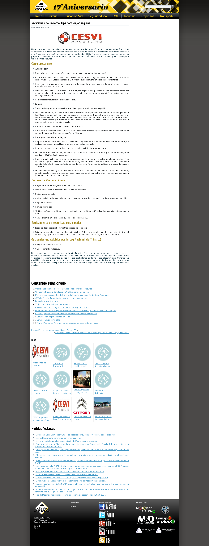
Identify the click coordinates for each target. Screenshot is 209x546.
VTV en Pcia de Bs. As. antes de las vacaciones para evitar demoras (67, 323)
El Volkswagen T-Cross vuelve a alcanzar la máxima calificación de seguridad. (71, 481)
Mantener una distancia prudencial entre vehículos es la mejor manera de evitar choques (75, 310)
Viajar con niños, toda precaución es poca (54, 304)
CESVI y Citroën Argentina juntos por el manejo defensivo (61, 298)
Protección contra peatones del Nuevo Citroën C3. (54, 330)
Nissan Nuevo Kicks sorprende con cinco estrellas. (58, 438)
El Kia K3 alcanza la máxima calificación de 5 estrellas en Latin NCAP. (67, 474)
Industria (130, 16)
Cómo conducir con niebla (48, 320)
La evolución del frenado (46, 301)
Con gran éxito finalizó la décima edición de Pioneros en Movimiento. (67, 441)
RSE (116, 16)
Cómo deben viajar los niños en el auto (54, 317)
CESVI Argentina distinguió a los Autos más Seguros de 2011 (62, 307)
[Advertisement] (155, 38)
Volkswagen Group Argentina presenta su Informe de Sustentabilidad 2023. (70, 471)
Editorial (52, 16)
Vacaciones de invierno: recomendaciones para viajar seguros (63, 289)
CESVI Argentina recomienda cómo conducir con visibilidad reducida (66, 313)
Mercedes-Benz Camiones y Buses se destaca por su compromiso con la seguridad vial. (75, 435)
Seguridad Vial (98, 16)
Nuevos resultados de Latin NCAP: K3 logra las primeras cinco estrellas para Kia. (72, 477)
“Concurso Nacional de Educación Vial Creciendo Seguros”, (62, 292)
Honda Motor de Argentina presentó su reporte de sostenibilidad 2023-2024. (71, 495)
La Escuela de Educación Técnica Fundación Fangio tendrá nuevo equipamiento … (92, 332)
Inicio (38, 16)
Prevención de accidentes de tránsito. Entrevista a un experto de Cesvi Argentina (72, 295)
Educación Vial (73, 16)
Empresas (147, 16)
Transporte (166, 16)
